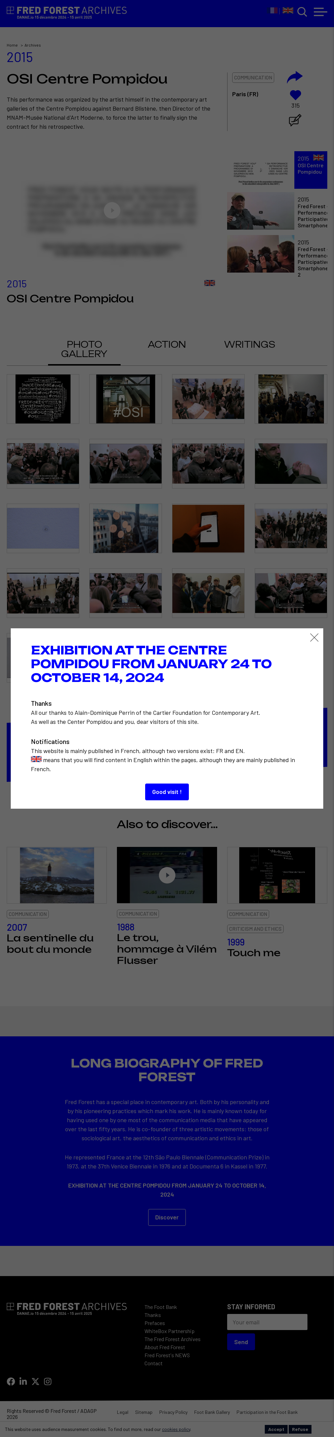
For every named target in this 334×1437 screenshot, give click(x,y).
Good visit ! (167, 791)
